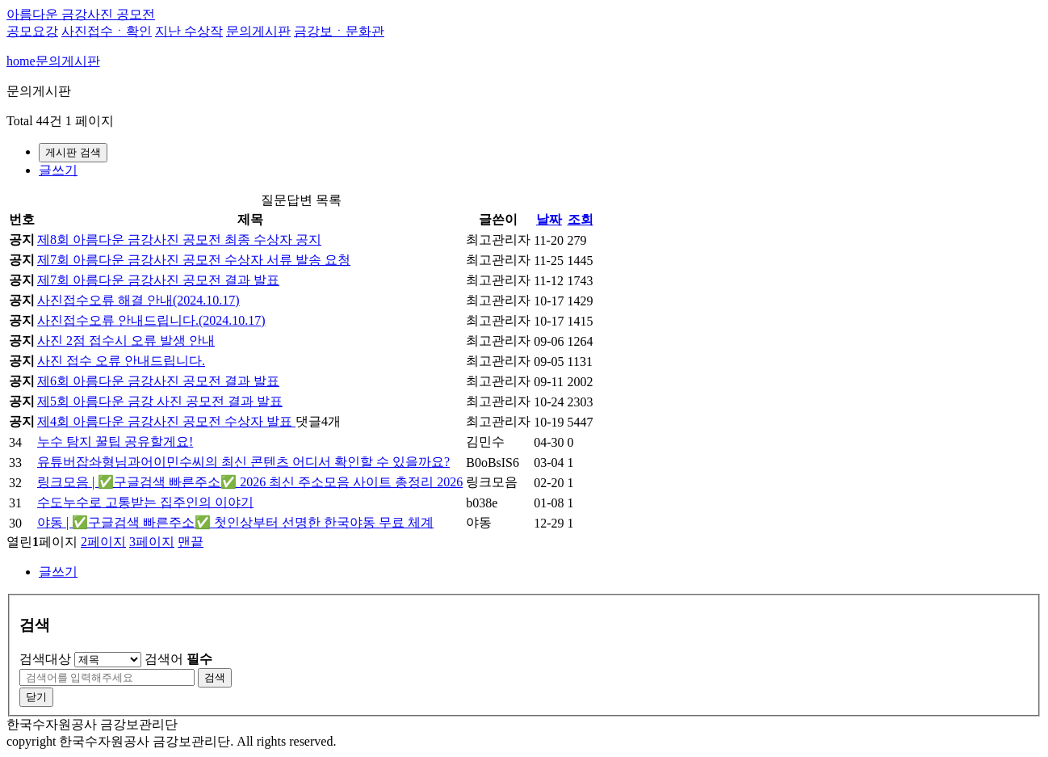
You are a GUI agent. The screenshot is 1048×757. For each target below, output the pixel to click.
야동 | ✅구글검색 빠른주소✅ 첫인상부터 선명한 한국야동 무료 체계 (235, 522)
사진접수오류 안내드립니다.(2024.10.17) (151, 320)
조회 (580, 219)
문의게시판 (258, 31)
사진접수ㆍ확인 (106, 31)
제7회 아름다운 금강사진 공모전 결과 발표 (158, 280)
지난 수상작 (189, 31)
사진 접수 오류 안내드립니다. (121, 361)
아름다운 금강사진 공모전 (80, 14)
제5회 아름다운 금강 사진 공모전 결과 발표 (160, 401)
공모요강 (32, 31)
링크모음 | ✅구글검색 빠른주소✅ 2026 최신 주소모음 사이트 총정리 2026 (250, 482)
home (21, 61)
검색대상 (45, 659)
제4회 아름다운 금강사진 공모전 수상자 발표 (166, 421)
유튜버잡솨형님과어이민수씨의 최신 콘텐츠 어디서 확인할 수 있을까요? (243, 462)
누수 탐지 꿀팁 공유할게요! (115, 441)
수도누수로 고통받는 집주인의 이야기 (145, 502)
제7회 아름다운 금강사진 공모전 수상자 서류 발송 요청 (193, 260)
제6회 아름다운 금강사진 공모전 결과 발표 (158, 381)
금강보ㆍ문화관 (339, 31)
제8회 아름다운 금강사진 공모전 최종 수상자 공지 (179, 239)
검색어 (178, 659)
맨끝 (190, 542)
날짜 (549, 219)
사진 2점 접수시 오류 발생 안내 (126, 340)
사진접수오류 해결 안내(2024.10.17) (138, 300)
